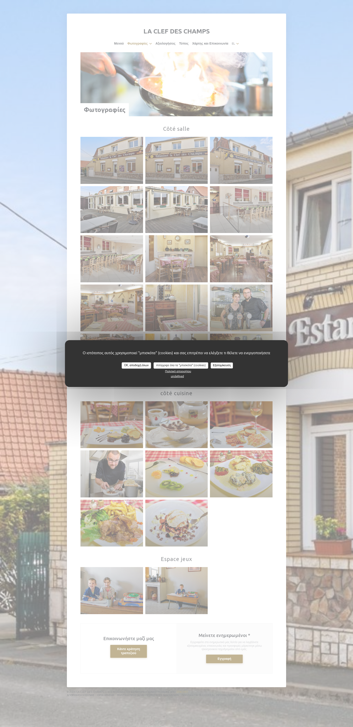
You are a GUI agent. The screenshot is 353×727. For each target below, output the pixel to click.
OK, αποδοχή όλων (136, 365)
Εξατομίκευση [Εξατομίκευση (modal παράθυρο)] (222, 365)
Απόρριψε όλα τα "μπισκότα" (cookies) (181, 365)
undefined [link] (177, 376)
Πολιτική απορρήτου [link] (178, 371)
